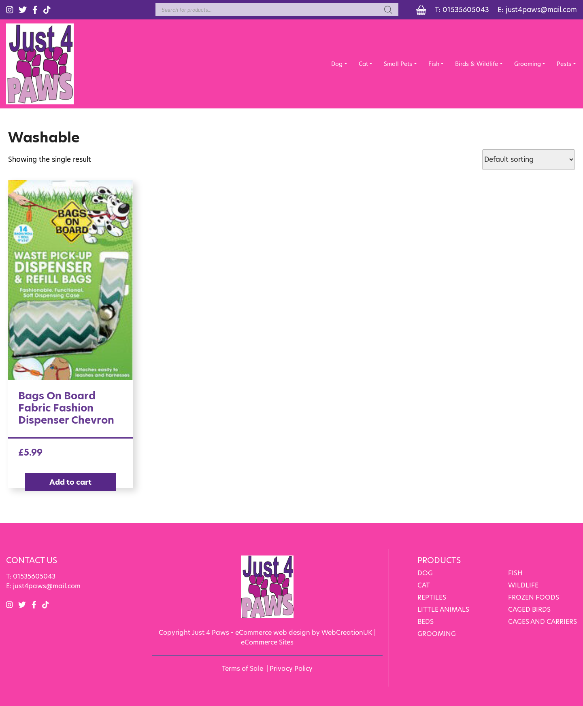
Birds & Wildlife (476, 64)
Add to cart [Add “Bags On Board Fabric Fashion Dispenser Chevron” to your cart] (70, 482)
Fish (433, 64)
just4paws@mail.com (541, 10)
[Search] (388, 9)
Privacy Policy (291, 668)
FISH (515, 573)
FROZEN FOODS (533, 597)
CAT (423, 585)
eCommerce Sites (267, 642)
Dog (337, 64)
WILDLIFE (523, 585)
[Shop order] (528, 159)
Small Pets (398, 64)
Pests (564, 64)
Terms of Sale (242, 668)
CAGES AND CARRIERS (542, 621)
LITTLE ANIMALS (443, 609)
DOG (425, 573)
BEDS (425, 621)
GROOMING (436, 633)
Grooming (527, 64)
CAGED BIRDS (529, 609)
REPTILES (431, 597)
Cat (363, 64)
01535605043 (466, 10)
